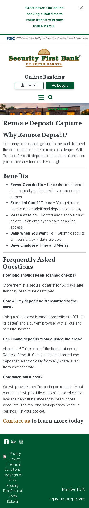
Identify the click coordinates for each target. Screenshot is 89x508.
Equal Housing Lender (67, 499)
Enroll (29, 85)
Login (60, 85)
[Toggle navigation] (41, 97)
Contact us (16, 421)
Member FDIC (73, 489)
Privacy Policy (15, 456)
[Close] (81, 8)
